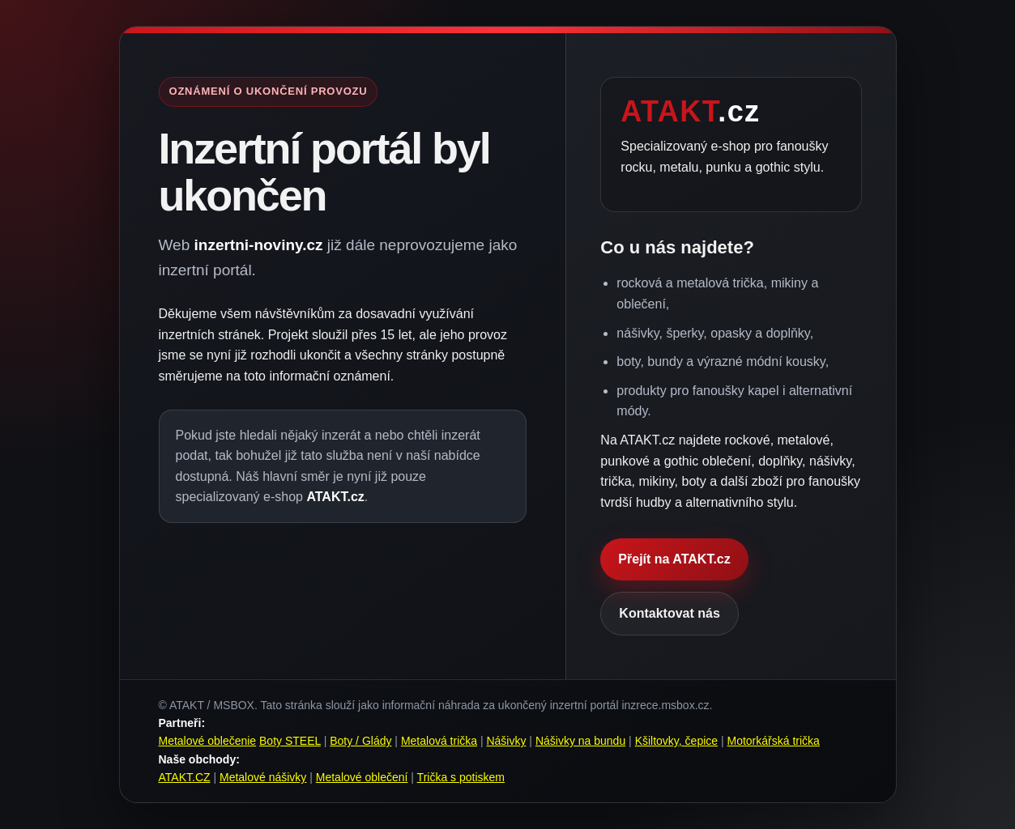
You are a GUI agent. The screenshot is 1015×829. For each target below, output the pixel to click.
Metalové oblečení (362, 777)
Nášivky (506, 740)
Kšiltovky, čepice (676, 740)
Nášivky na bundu (580, 740)
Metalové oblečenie (208, 740)
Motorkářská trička (773, 740)
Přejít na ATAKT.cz (674, 559)
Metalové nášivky (263, 777)
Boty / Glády (360, 740)
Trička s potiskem (461, 777)
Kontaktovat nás (669, 613)
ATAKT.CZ (185, 777)
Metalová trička (439, 740)
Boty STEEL (290, 740)
